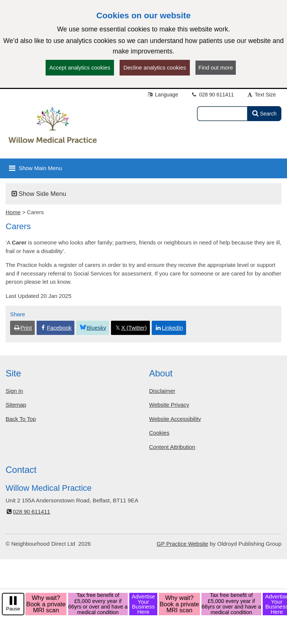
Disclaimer (162, 391)
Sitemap (16, 404)
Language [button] (162, 95)
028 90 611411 (212, 95)
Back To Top (21, 419)
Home (13, 212)
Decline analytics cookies (154, 67)
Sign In (14, 391)
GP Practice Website (182, 544)
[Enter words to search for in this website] (222, 113)
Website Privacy (169, 404)
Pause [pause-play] (13, 609)
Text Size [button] (261, 95)
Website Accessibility (175, 419)
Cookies (159, 432)
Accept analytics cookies (79, 67)
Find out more (215, 67)
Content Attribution (172, 447)
